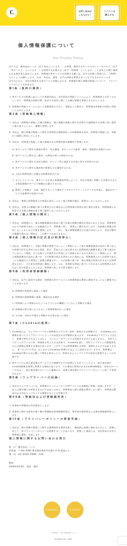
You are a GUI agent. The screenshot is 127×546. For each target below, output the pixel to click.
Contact (75, 509)
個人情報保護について (68, 533)
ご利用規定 (54, 533)
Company (52, 509)
